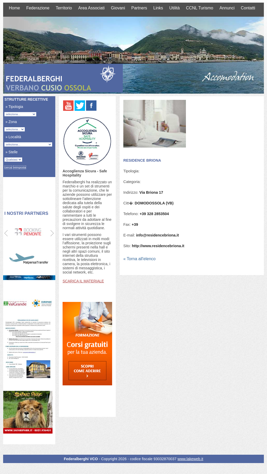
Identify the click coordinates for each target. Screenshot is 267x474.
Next (52, 233)
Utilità (174, 8)
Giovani (118, 8)
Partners (139, 8)
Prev (6, 233)
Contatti (248, 8)
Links (158, 8)
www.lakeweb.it (190, 459)
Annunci (227, 8)
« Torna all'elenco (139, 259)
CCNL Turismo (199, 8)
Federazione (38, 8)
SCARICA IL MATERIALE (83, 281)
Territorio (64, 8)
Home (14, 8)
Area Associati (91, 8)
